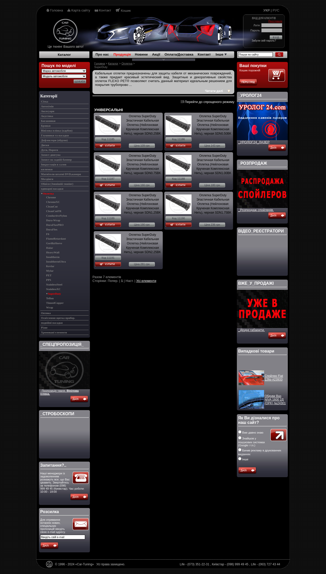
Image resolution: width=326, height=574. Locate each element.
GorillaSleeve (54, 243)
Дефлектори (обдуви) (54, 140)
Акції (156, 54)
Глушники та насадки (55, 135)
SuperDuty (54, 293)
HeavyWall (52, 252)
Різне (44, 327)
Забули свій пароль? (264, 40)
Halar (49, 247)
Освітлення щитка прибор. (58, 317)
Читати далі (214, 91)
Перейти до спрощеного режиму (209, 102)
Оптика (46, 313)
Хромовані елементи (54, 332)
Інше (221, 54)
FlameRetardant (56, 238)
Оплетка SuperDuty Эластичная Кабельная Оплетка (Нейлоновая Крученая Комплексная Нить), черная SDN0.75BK (142, 164)
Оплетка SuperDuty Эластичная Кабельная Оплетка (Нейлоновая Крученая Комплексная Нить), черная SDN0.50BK (212, 124)
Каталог (64, 55)
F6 (47, 234)
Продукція (122, 54)
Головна (56, 10)
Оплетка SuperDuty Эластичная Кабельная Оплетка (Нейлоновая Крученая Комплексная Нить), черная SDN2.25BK (142, 243)
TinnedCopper (55, 302)
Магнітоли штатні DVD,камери (61, 174)
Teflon (50, 298)
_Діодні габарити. (251, 330)
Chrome (51, 197)
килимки (46, 169)
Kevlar (50, 266)
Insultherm (53, 256)
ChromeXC (53, 201)
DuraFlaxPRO (54, 224)
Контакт (105, 10)
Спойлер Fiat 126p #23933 (274, 380)
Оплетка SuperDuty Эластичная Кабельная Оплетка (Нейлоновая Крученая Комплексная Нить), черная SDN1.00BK (212, 164)
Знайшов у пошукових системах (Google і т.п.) (251, 442)
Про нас (102, 54)
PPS (48, 279)
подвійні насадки (52, 322)
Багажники (48, 120)
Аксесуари (47, 111)
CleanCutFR (53, 211)
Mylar (49, 270)
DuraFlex (52, 229)
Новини (141, 54)
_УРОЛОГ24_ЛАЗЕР (253, 142)
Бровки (45, 125)
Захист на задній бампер (56, 159)
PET (48, 275)
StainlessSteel (54, 284)
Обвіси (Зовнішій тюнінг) (57, 183)
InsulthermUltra (56, 261)
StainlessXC (53, 289)
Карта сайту (80, 10)
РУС (276, 10)
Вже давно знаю (250, 432)
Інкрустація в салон (53, 164)
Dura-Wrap (53, 220)
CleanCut (52, 206)
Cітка (44, 101)
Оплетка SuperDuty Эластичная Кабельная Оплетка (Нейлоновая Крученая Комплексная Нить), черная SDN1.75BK (212, 203)
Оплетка (48, 193)
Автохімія (47, 106)
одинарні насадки (52, 188)
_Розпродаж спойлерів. (256, 210)
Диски (45, 145)
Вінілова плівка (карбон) (57, 130)
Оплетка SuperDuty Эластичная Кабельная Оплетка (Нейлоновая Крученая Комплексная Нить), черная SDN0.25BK (142, 124)
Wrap (49, 307)
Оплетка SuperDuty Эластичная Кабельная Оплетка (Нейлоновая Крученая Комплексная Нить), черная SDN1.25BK (142, 203)
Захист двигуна (50, 154)
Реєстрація (275, 21)
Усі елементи (146, 281)
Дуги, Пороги (49, 149)
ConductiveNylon (56, 215)
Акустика (47, 116)
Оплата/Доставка (179, 54)
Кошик (126, 10)
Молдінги (47, 178)
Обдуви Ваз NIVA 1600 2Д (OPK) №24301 (275, 402)
